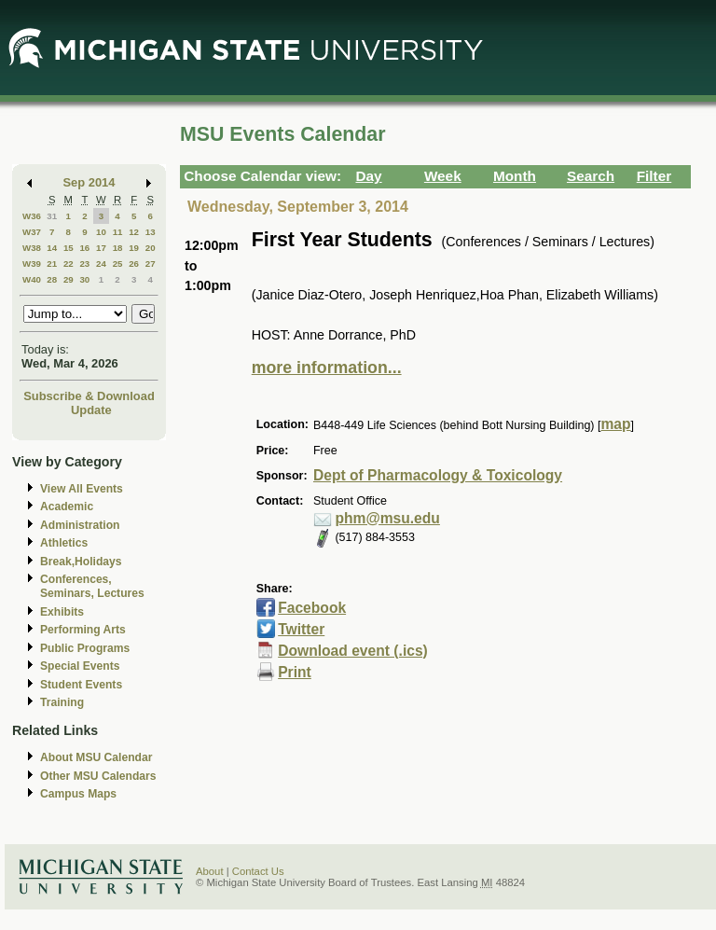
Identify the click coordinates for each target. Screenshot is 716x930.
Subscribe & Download (89, 396)
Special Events (79, 666)
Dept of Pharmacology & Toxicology (437, 475)
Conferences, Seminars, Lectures (92, 586)
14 (52, 248)
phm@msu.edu (387, 518)
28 (52, 279)
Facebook (312, 608)
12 (134, 232)
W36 (31, 216)
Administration (79, 525)
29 (68, 279)
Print (294, 672)
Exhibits (62, 611)
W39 (31, 263)
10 (101, 232)
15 (68, 248)
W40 (31, 279)
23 (84, 263)
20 (150, 248)
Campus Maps (78, 793)
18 (118, 248)
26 (134, 263)
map (615, 424)
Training (62, 702)
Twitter (301, 629)
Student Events (81, 684)
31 (52, 216)
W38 (31, 248)
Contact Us (258, 871)
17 (101, 248)
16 (84, 248)
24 (101, 263)
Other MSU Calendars (98, 776)
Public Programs (85, 648)
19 (134, 248)
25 (118, 263)
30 (84, 279)
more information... (327, 367)
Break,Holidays (81, 561)
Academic (66, 506)
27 (150, 263)
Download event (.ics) (353, 651)
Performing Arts (83, 629)
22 (68, 263)
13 (150, 232)
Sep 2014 (89, 182)
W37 (31, 232)
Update (91, 410)
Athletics (64, 542)
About (210, 871)
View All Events (81, 488)
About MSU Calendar (96, 757)
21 (52, 263)
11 (118, 232)
